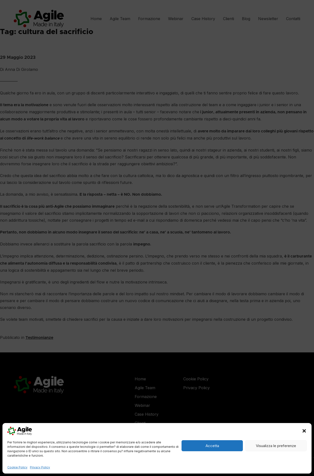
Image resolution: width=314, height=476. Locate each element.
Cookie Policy (17, 467)
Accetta (212, 445)
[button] (304, 430)
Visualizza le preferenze (276, 445)
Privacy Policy (40, 467)
